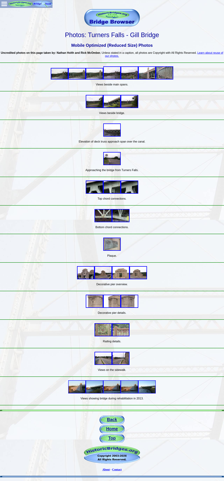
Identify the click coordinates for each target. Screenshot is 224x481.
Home (112, 428)
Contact (117, 469)
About (106, 469)
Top (112, 438)
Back (112, 419)
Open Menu (4, 4)
